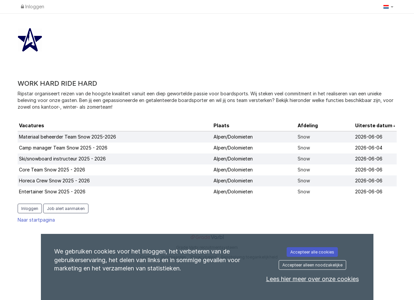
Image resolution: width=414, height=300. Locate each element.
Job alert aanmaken (66, 208)
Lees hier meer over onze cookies (312, 278)
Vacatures (31, 125)
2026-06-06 (368, 137)
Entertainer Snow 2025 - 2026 (52, 191)
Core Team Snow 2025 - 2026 (52, 169)
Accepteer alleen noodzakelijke (312, 264)
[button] (388, 6)
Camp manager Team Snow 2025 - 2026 (63, 147)
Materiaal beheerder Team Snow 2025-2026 (67, 137)
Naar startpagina (36, 220)
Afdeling (308, 125)
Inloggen (32, 6)
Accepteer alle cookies (312, 252)
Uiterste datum (374, 125)
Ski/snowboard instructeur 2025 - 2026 (62, 158)
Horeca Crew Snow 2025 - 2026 (54, 180)
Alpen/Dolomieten (233, 137)
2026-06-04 (368, 147)
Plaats (221, 125)
